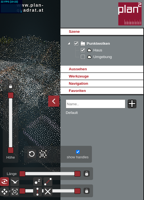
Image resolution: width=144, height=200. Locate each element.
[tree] (102, 50)
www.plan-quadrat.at (30, 7)
